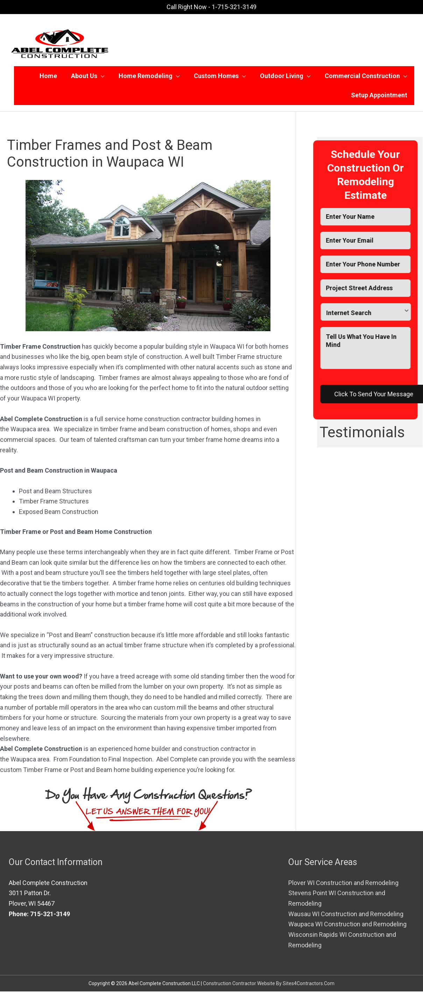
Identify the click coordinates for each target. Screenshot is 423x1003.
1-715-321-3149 (234, 7)
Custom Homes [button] (216, 78)
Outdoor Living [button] (281, 78)
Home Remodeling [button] (145, 78)
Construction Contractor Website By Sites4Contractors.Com (268, 995)
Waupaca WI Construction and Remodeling (347, 936)
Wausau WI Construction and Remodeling (345, 925)
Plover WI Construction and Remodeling (343, 894)
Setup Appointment (379, 103)
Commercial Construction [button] (362, 78)
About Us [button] (84, 78)
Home (48, 78)
